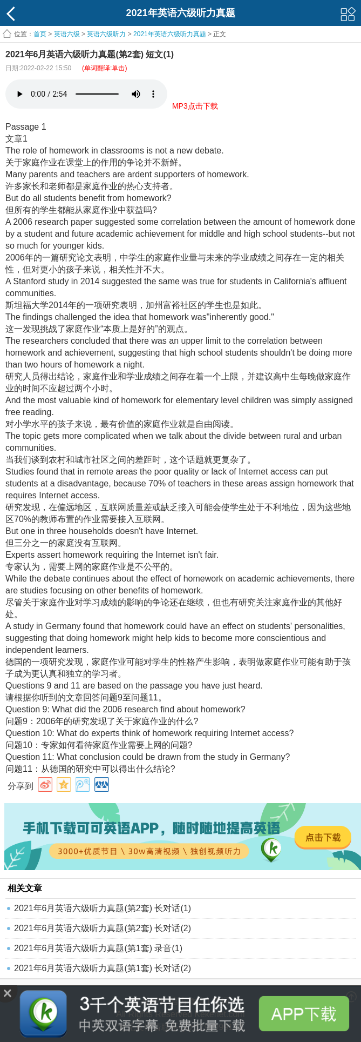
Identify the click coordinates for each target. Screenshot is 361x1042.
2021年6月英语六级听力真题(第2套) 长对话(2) (102, 928)
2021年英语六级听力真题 (169, 34)
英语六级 (67, 34)
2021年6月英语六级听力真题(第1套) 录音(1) (98, 948)
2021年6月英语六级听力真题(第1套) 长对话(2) (102, 968)
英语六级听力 (106, 34)
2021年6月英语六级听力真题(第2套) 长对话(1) (102, 908)
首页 (39, 34)
